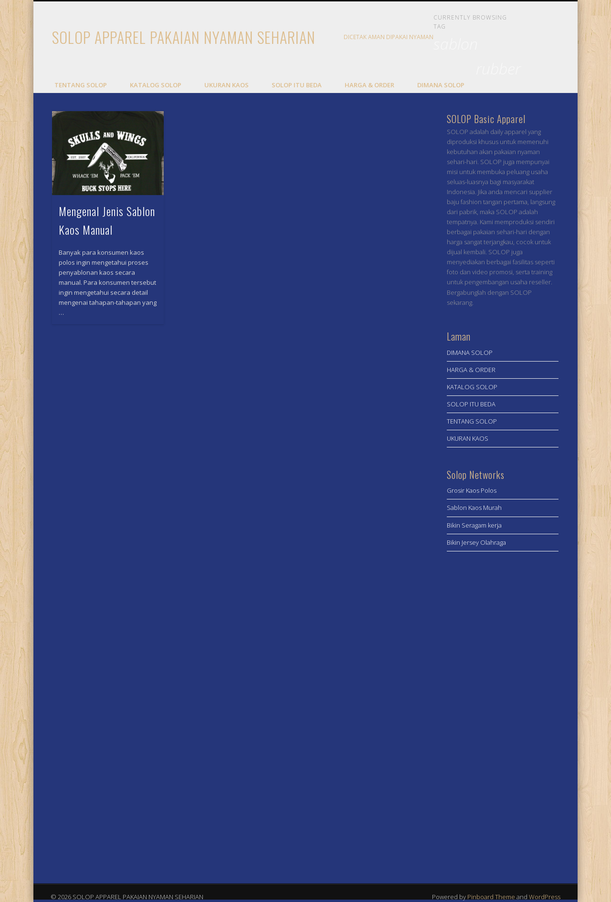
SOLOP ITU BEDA (297, 85)
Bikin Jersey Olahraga (476, 542)
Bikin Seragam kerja (474, 525)
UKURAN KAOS (226, 85)
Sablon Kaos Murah (474, 507)
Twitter (547, 37)
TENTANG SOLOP (80, 85)
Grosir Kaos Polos (471, 490)
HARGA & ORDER (369, 85)
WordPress (544, 896)
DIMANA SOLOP (440, 85)
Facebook (527, 37)
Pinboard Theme (491, 896)
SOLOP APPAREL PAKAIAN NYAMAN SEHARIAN (184, 37)
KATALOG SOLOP (155, 85)
